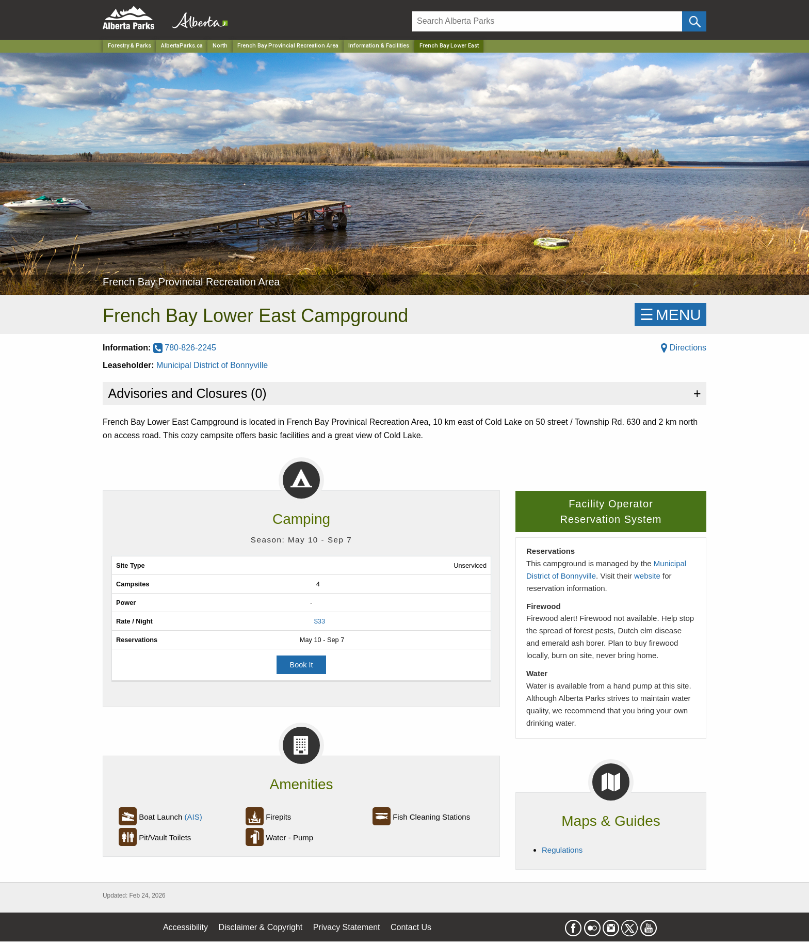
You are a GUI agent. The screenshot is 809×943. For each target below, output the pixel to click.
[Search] (547, 21)
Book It (301, 665)
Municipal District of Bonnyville (212, 365)
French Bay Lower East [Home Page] (449, 45)
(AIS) (193, 816)
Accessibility (185, 927)
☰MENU (670, 314)
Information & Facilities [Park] (378, 45)
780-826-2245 (184, 347)
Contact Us (411, 927)
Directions (683, 347)
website (647, 575)
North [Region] (220, 45)
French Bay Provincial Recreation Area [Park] (287, 45)
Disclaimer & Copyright (261, 927)
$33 (319, 621)
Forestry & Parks (129, 45)
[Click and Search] (694, 21)
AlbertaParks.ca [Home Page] (182, 45)
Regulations (562, 849)
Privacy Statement (346, 927)
